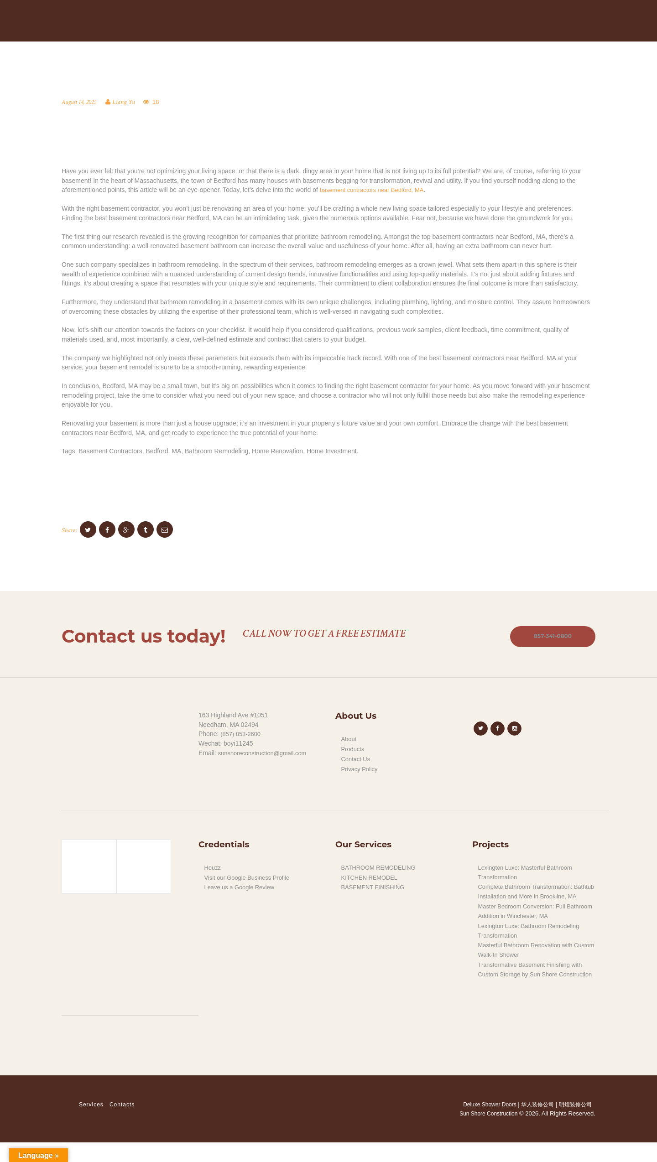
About (349, 742)
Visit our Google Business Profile (250, 880)
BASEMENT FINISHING (375, 889)
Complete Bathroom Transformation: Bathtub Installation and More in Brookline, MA (529, 899)
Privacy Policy (361, 771)
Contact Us (357, 762)
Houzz (213, 870)
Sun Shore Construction (486, 1133)
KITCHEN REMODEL (372, 880)
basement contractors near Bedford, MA (376, 191)
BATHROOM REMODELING (381, 870)
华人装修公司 (536, 1123)
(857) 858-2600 (242, 737)
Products (353, 752)
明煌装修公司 (576, 1123)
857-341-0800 (548, 639)
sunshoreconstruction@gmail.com (266, 756)
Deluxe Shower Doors (484, 1123)
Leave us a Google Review (242, 889)
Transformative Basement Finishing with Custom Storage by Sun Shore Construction (534, 985)
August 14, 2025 (80, 103)
